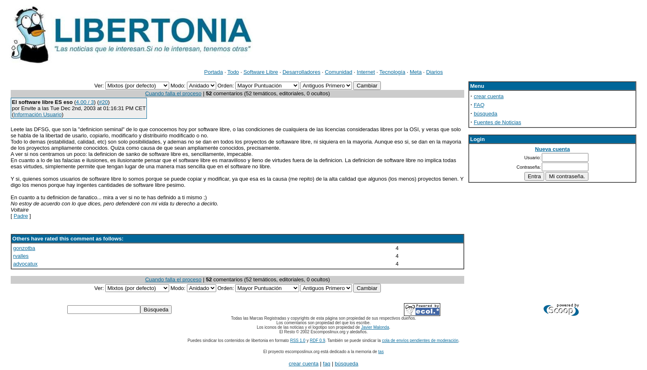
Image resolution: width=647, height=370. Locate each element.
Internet (366, 72)
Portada (213, 72)
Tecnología (392, 72)
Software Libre (260, 72)
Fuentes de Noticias (497, 122)
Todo (233, 72)
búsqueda (485, 114)
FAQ (479, 105)
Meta (416, 72)
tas (381, 351)
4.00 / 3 (85, 102)
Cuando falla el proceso (173, 93)
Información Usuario (37, 114)
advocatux (25, 264)
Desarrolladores (302, 72)
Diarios (434, 72)
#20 (103, 102)
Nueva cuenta (552, 149)
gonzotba (24, 248)
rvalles (21, 256)
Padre (21, 216)
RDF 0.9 (317, 340)
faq (327, 364)
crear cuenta (488, 96)
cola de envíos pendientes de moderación (420, 340)
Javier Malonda (375, 327)
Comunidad (338, 72)
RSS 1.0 (297, 340)
